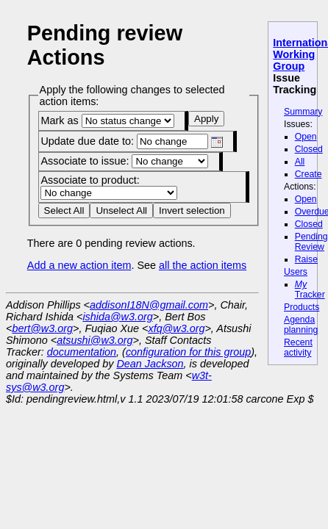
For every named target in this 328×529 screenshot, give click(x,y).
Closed (309, 149)
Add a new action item (79, 265)
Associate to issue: (124, 161)
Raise (306, 259)
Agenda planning (301, 324)
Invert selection (192, 210)
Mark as (107, 120)
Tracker (310, 289)
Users (295, 272)
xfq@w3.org (176, 328)
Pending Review (311, 241)
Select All (64, 210)
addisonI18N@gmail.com (149, 305)
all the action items (202, 265)
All (300, 161)
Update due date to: (131, 141)
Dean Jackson (149, 364)
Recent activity (298, 347)
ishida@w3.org (117, 317)
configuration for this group (188, 352)
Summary (303, 112)
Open (306, 137)
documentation (81, 352)
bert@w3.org (42, 328)
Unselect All (121, 210)
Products (301, 307)
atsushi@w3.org (94, 340)
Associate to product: (108, 186)
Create (308, 174)
